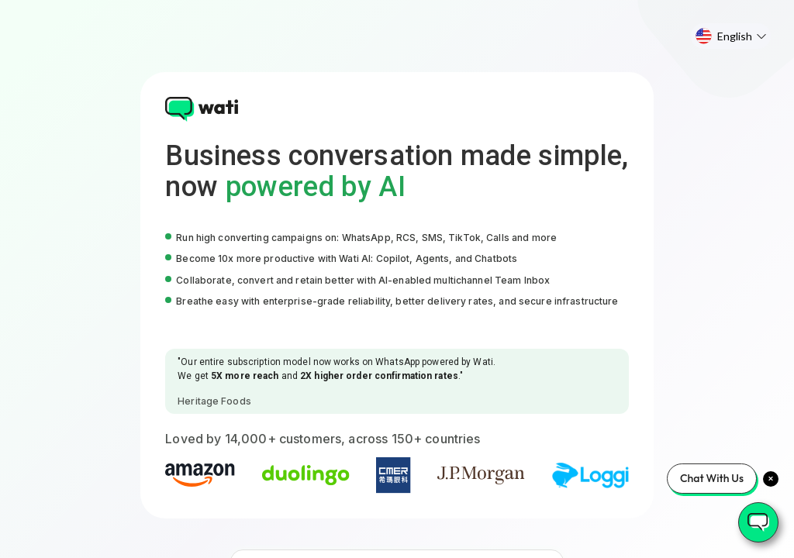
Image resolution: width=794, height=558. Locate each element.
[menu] (731, 36)
